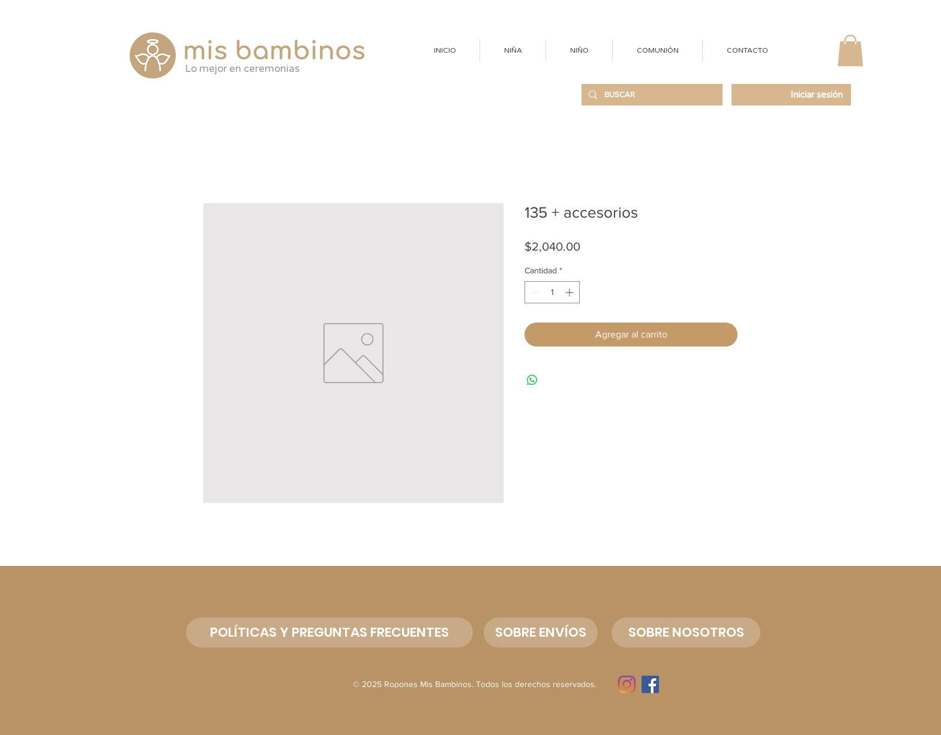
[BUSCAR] (650, 95)
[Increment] (570, 292)
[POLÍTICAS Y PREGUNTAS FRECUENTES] (329, 632)
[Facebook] (650, 684)
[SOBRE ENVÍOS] (541, 632)
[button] (513, 50)
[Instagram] (627, 684)
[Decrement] (533, 292)
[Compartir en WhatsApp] (532, 380)
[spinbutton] (552, 292)
